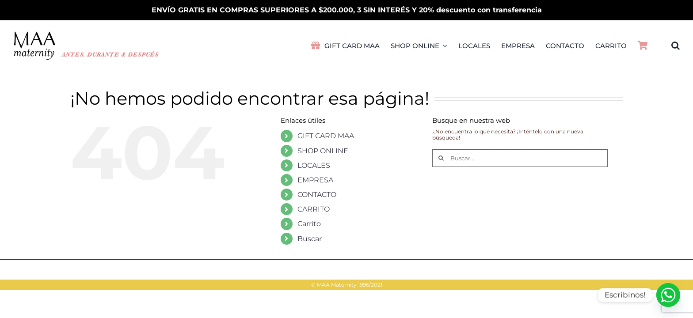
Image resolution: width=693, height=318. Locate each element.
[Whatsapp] (668, 295)
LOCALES (313, 165)
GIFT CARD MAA (325, 136)
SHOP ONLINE (322, 151)
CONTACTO (316, 194)
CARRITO (313, 209)
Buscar (309, 239)
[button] (675, 45)
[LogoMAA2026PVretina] (86, 33)
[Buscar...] (520, 158)
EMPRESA (315, 180)
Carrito (309, 224)
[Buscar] (441, 158)
